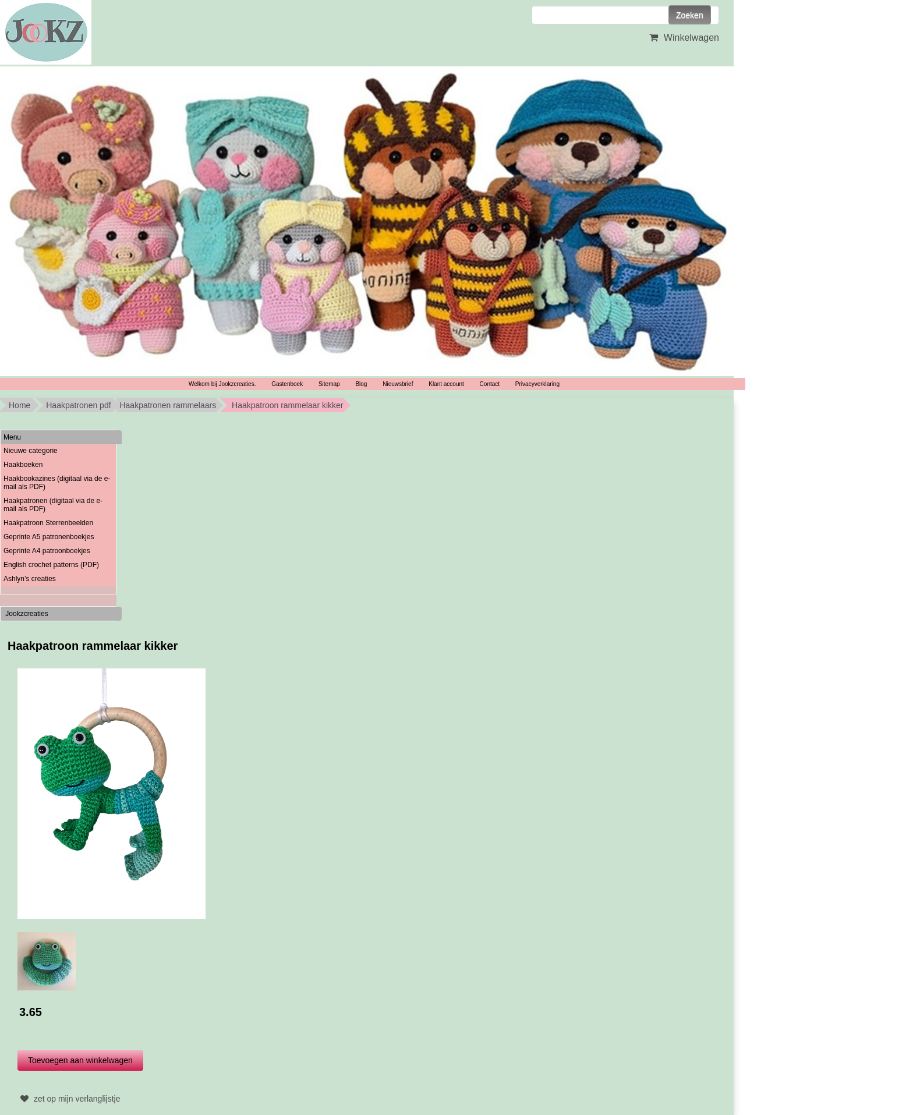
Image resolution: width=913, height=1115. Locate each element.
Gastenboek (287, 384)
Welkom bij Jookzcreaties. (222, 384)
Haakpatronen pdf (78, 405)
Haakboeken (23, 465)
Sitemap (329, 384)
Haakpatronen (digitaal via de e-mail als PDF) (52, 505)
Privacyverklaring (537, 384)
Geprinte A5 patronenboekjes (48, 537)
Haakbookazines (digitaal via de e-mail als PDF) (56, 483)
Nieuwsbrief (398, 384)
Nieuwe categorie (30, 451)
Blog (361, 384)
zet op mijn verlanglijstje (69, 1099)
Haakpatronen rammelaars (167, 405)
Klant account (446, 384)
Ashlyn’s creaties (29, 579)
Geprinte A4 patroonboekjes (46, 551)
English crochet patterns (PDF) (51, 565)
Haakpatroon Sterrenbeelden (48, 523)
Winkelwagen (682, 38)
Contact (490, 384)
